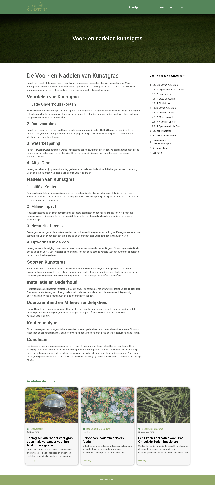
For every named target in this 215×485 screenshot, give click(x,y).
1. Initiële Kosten (165, 112)
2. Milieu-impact (165, 117)
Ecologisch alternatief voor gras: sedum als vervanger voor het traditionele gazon (50, 441)
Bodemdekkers (178, 7)
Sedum (150, 7)
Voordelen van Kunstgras (165, 85)
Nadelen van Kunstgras (164, 108)
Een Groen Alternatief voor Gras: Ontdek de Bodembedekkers (161, 439)
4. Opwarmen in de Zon (168, 126)
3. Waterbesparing (166, 98)
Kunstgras (135, 7)
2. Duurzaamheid (165, 94)
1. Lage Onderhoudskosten (170, 89)
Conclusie (157, 152)
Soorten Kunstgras (162, 131)
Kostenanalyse (160, 148)
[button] (184, 76)
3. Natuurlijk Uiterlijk (166, 121)
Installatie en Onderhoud (165, 135)
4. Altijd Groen (163, 103)
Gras (161, 7)
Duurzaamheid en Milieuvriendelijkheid (163, 142)
